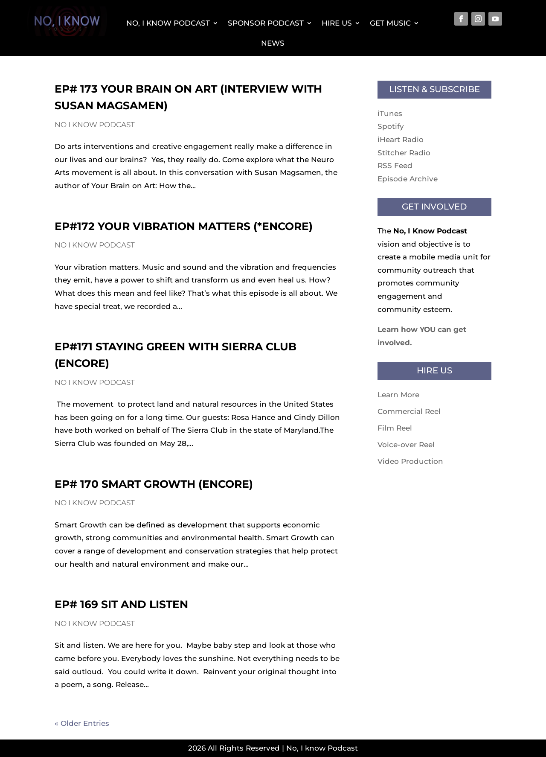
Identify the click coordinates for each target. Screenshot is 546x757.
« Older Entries (82, 723)
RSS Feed (395, 165)
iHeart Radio (401, 139)
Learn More (398, 394)
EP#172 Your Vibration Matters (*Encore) (184, 226)
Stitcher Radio (404, 152)
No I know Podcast (95, 124)
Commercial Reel (409, 411)
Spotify (391, 126)
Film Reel (395, 428)
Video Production (410, 461)
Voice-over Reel (406, 444)
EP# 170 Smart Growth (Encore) (154, 483)
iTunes (390, 113)
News (273, 43)
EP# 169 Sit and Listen (121, 604)
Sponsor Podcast (266, 23)
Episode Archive (408, 179)
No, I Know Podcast (168, 23)
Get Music (390, 23)
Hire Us (337, 23)
